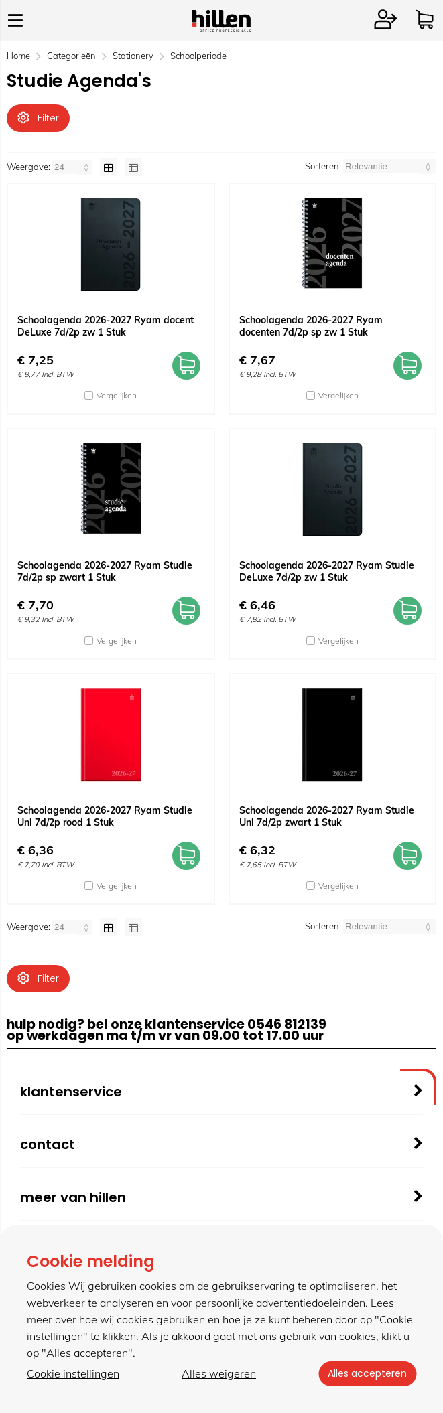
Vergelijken (117, 396)
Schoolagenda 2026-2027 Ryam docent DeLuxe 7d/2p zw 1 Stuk (105, 327)
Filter (38, 118)
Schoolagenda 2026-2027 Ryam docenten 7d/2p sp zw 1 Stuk (311, 327)
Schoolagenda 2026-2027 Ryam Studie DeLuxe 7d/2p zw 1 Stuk (326, 572)
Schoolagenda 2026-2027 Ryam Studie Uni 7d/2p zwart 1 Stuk (326, 817)
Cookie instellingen (73, 1373)
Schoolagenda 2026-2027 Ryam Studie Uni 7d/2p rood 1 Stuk (104, 817)
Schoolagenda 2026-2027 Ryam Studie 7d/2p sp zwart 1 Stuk (104, 572)
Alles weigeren (217, 1373)
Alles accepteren (365, 1373)
